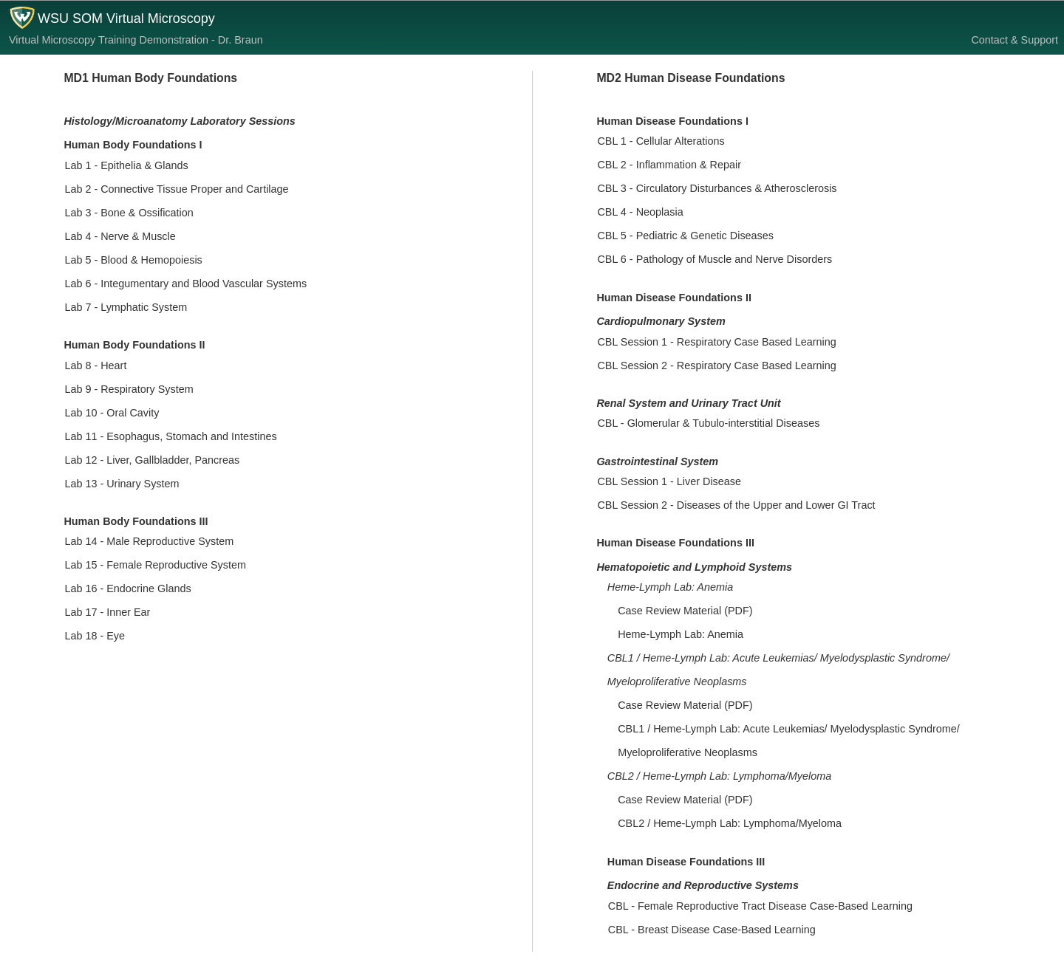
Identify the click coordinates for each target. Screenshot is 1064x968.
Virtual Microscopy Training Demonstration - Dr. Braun (136, 40)
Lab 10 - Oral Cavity (111, 413)
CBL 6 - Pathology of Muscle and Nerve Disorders (714, 259)
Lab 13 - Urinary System (121, 484)
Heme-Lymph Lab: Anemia (680, 634)
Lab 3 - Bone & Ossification (128, 213)
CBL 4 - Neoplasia (640, 212)
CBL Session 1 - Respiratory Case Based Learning (716, 342)
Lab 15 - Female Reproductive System (155, 565)
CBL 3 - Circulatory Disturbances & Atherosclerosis (716, 188)
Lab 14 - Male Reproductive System (148, 541)
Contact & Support (1014, 40)
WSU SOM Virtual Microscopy (126, 18)
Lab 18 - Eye (94, 636)
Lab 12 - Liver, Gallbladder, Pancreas (151, 460)
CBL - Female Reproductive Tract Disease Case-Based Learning (760, 906)
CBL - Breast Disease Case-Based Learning (712, 930)
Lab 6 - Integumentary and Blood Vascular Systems (185, 283)
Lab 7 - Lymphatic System (125, 307)
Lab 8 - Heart (95, 365)
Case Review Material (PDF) (685, 611)
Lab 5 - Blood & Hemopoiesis (133, 260)
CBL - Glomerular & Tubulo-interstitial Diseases (708, 423)
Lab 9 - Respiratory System (128, 389)
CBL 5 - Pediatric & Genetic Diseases (685, 235)
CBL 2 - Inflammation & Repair (669, 165)
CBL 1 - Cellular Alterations (660, 141)
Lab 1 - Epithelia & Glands (126, 165)
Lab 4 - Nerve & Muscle (119, 236)
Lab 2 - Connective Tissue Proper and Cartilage (176, 189)
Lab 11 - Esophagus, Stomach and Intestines (170, 436)
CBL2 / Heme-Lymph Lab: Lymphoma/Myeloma (730, 823)
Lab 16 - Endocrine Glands (127, 588)
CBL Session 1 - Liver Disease (669, 481)
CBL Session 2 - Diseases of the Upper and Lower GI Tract (736, 505)
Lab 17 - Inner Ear (107, 612)
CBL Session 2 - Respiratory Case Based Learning (716, 365)
